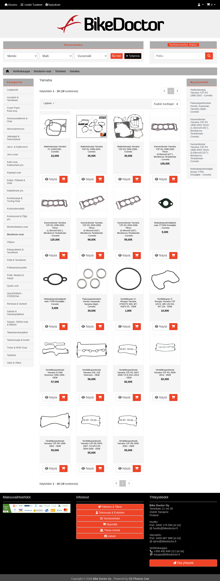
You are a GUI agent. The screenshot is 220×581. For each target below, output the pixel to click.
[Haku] (179, 56)
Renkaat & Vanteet (17, 304)
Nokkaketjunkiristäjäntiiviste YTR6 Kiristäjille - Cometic (55, 301)
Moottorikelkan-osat (17, 227)
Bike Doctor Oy (102, 578)
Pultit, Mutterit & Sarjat (15, 276)
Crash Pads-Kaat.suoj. (13, 109)
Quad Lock (13, 286)
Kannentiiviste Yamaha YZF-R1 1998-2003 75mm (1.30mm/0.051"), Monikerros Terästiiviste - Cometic (55, 229)
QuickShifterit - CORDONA (15, 295)
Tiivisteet (60, 71)
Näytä (51, 179)
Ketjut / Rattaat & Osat (16, 181)
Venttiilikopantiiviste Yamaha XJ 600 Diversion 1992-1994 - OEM (55, 374)
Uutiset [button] (110, 536)
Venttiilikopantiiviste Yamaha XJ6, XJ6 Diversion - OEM (91, 372)
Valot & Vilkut (14, 362)
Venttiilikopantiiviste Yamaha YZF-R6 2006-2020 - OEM (128, 443)
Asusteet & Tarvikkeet (13, 99)
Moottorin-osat (42, 71)
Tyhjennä (132, 55)
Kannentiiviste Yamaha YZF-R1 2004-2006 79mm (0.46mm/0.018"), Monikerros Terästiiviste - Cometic (128, 229)
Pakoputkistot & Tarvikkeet (15, 251)
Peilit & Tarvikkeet (16, 260)
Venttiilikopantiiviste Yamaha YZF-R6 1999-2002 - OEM (55, 443)
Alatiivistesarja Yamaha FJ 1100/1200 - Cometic (55, 149)
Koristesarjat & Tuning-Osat (15, 199)
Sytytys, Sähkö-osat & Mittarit (17, 323)
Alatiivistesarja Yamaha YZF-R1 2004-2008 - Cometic (128, 149)
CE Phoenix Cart (139, 578)
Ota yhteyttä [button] (183, 563)
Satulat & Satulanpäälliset (15, 313)
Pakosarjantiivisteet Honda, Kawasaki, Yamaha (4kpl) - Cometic (91, 303)
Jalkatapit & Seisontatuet (13, 138)
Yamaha (74, 71)
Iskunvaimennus (15, 129)
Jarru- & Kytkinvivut (17, 147)
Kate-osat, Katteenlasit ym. (15, 163)
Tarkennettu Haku (183, 44)
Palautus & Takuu (110, 506)
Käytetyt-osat (14, 172)
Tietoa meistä (110, 530)
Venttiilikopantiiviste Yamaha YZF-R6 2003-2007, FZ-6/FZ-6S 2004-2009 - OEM (92, 445)
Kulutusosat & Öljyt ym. (17, 217)
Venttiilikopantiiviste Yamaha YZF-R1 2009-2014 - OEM (165, 372)
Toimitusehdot (110, 518)
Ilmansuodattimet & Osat (17, 120)
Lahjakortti (12, 90)
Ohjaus (11, 242)
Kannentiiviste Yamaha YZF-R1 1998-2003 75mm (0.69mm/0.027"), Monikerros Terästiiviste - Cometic (165, 153)
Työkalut (11, 355)
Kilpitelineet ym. (15, 190)
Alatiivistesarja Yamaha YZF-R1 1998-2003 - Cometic (92, 149)
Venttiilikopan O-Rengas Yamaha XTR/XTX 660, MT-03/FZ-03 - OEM (128, 303)
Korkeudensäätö (15, 208)
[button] (200, 5)
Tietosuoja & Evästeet (110, 512)
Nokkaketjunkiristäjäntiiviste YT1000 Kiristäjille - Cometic (165, 225)
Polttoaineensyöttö (17, 267)
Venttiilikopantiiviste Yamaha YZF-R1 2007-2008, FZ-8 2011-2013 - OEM (128, 374)
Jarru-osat (12, 154)
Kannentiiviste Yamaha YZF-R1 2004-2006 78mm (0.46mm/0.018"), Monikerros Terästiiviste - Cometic (92, 229)
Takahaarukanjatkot (17, 332)
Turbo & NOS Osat (17, 347)
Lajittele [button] (48, 103)
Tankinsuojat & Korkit (18, 340)
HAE (116, 55)
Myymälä (110, 524)
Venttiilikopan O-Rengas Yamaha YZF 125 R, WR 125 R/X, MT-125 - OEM (165, 303)
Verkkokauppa (21, 71)
